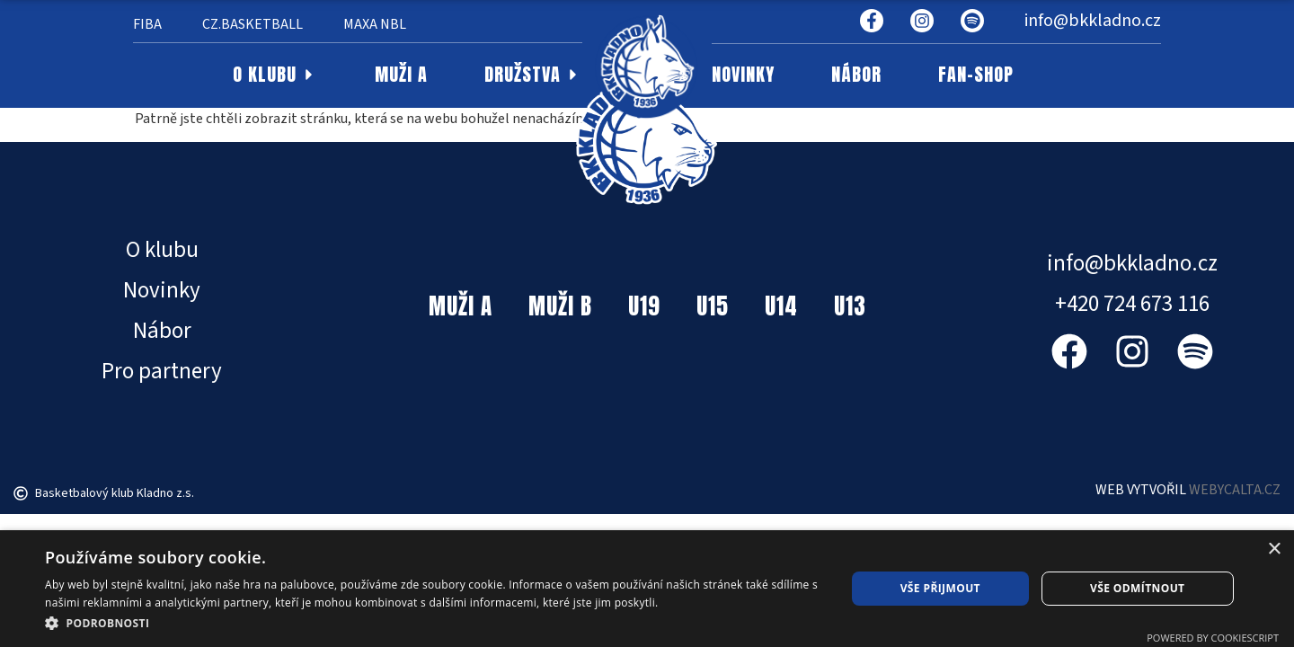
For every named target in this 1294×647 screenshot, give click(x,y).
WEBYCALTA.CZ (1235, 490)
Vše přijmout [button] (940, 588)
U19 (644, 306)
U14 (781, 306)
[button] (433, 623)
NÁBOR (856, 74)
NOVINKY (743, 74)
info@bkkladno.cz (1092, 20)
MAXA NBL (374, 24)
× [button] (1274, 549)
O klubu (162, 250)
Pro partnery (162, 371)
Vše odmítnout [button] (1137, 588)
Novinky (161, 290)
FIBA (147, 24)
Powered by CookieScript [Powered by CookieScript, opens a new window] (1213, 637)
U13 (850, 306)
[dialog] (647, 588)
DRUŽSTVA (533, 74)
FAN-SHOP (976, 74)
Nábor (162, 331)
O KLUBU (275, 74)
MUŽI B (560, 306)
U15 (712, 306)
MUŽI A (401, 74)
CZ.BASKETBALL (252, 24)
